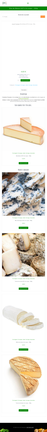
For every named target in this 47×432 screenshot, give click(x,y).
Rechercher (42, 16)
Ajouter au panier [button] (23, 163)
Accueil (13, 24)
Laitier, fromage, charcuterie (31, 85)
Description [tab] (24, 90)
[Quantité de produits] (18, 80)
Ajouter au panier (25, 80)
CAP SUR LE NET (30, 427)
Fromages (17, 24)
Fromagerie (17, 85)
